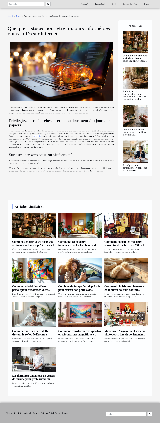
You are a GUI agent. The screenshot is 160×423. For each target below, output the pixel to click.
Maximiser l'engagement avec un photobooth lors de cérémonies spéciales (124, 334)
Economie (85, 4)
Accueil (10, 16)
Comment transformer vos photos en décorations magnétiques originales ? (79, 334)
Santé (114, 4)
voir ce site (37, 136)
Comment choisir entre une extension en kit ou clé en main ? (135, 132)
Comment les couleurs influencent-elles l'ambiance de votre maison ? (77, 245)
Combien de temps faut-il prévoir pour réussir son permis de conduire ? (79, 290)
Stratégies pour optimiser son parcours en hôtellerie (135, 168)
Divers (146, 4)
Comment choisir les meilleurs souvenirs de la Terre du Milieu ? (124, 243)
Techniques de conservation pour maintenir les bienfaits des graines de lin (134, 95)
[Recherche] (26, 4)
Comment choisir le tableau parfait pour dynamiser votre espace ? (30, 290)
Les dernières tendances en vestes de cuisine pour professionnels (33, 377)
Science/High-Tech (130, 4)
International (100, 4)
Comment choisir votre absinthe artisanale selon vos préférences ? (135, 58)
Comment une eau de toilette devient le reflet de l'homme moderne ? (30, 334)
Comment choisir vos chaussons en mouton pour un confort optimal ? (124, 290)
